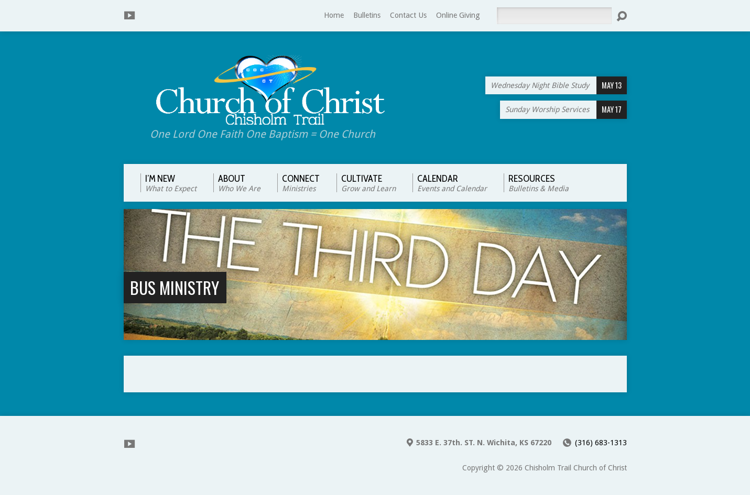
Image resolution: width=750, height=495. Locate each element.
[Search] (554, 15)
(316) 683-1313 (601, 442)
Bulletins (367, 15)
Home (334, 15)
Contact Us (408, 15)
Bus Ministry (174, 287)
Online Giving (458, 15)
